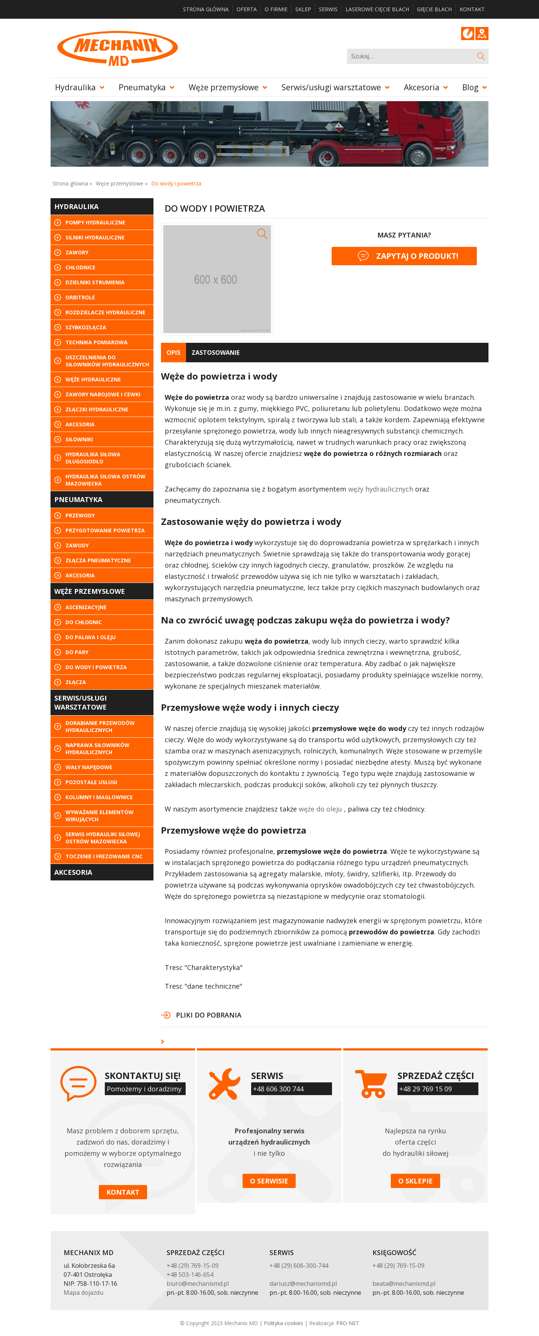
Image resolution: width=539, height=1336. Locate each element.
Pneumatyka (142, 87)
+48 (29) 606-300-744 (299, 1265)
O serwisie (269, 1180)
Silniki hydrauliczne (95, 237)
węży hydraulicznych (380, 488)
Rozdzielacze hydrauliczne (106, 312)
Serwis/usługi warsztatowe (331, 87)
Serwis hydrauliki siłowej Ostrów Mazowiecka (103, 838)
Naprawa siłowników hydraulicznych (98, 748)
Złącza (76, 682)
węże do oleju (320, 808)
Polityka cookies (283, 1323)
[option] (217, 279)
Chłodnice (80, 267)
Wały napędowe (89, 767)
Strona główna (206, 9)
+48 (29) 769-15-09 (193, 1265)
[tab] (173, 352)
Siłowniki (79, 439)
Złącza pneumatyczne (98, 560)
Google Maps (481, 33)
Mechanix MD (117, 48)
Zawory (77, 252)
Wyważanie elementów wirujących (100, 815)
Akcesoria (421, 87)
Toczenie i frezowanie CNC (104, 856)
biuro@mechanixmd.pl (198, 1283)
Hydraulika (75, 87)
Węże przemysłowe (224, 87)
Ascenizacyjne (86, 607)
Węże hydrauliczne (93, 379)
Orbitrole (80, 297)
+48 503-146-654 (190, 1274)
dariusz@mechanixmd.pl (303, 1283)
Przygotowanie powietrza (105, 530)
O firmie (276, 9)
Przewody (80, 515)
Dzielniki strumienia (95, 282)
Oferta (247, 9)
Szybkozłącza (86, 327)
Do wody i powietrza (96, 667)
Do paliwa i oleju (91, 637)
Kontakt (472, 9)
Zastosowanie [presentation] (216, 352)
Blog (467, 33)
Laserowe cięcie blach (377, 9)
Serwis (328, 9)
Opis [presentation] (173, 352)
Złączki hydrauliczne (97, 409)
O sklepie (415, 1180)
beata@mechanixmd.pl (403, 1283)
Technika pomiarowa (97, 342)
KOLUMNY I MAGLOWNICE (99, 797)
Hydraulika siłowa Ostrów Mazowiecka (106, 480)
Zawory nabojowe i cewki (103, 394)
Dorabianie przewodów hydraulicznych (100, 726)
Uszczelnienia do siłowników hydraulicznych (107, 361)
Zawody (77, 545)
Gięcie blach (434, 9)
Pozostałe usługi (91, 782)
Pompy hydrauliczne (95, 222)
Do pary (77, 652)
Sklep (303, 9)
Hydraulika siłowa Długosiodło (93, 458)
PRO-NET (347, 1323)
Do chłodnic (84, 622)
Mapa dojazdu (83, 1292)
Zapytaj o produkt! (408, 256)
